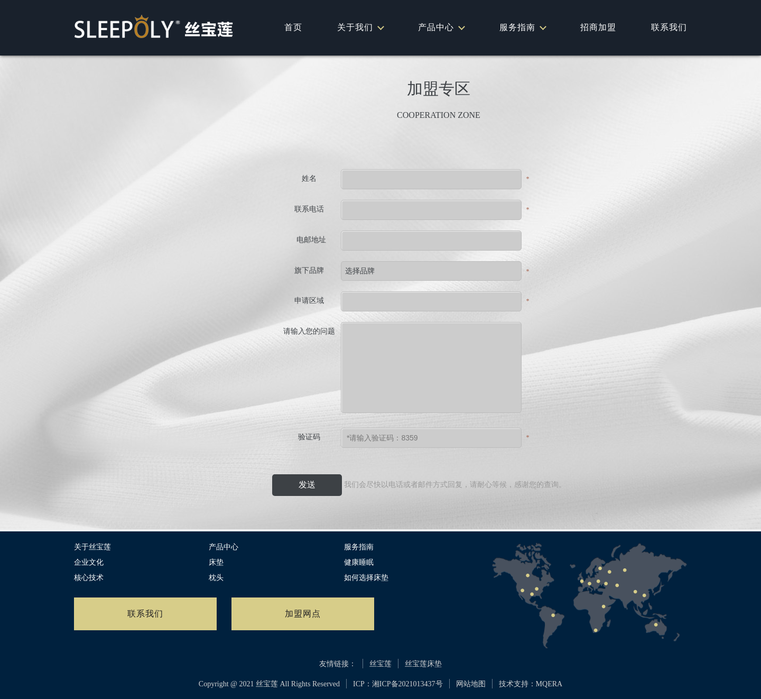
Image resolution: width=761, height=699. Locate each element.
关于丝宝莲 (92, 547)
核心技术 (89, 578)
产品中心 (441, 27)
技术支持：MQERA (531, 684)
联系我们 (669, 27)
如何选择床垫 (366, 578)
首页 (293, 27)
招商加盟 (598, 27)
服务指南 (522, 27)
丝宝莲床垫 (423, 664)
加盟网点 (303, 613)
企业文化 (89, 562)
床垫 (216, 562)
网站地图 (471, 684)
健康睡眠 (359, 562)
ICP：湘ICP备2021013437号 (398, 684)
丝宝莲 (380, 664)
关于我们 (360, 27)
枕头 (216, 578)
